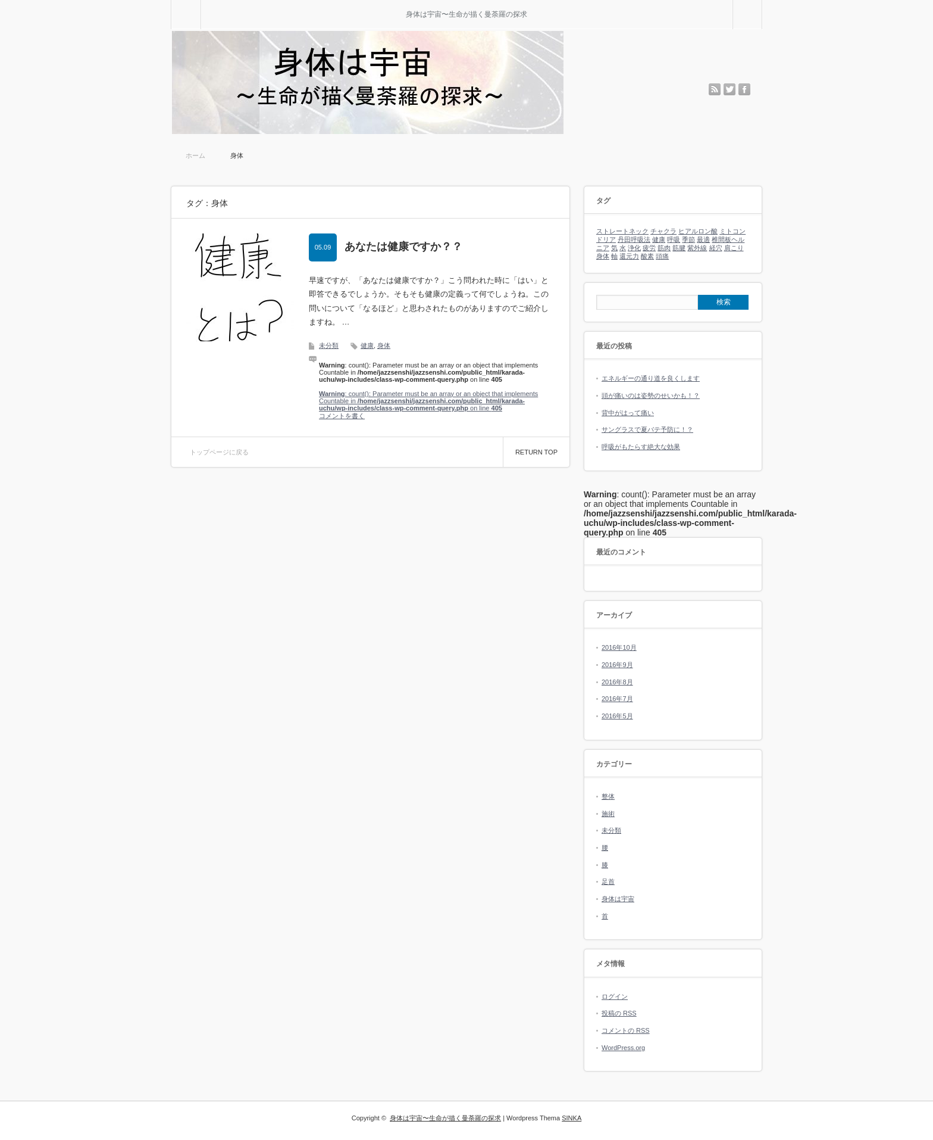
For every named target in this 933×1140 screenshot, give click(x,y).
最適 (703, 239)
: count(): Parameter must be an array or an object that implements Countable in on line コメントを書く (428, 404)
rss (715, 89)
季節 (688, 239)
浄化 (634, 247)
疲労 (649, 247)
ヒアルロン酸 (698, 231)
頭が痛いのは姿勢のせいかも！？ (651, 395)
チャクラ (663, 231)
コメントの (626, 1030)
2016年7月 (617, 698)
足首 (608, 881)
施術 (608, 813)
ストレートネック (622, 231)
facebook (744, 89)
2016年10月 (619, 647)
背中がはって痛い (628, 412)
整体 (608, 796)
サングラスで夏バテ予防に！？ (647, 429)
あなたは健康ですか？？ (403, 247)
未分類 (329, 345)
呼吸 (673, 239)
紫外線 (697, 247)
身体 (383, 345)
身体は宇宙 (618, 898)
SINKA (571, 1118)
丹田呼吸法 (634, 239)
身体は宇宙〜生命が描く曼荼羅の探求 (466, 14)
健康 (367, 345)
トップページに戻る (219, 452)
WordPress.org (623, 1047)
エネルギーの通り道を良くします (651, 378)
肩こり (734, 247)
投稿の (619, 1013)
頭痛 (662, 256)
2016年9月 (617, 664)
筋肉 (664, 247)
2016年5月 (617, 715)
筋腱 (678, 247)
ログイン (615, 996)
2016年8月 (617, 682)
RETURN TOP (536, 452)
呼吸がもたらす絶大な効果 (641, 446)
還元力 (629, 256)
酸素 (647, 256)
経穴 (715, 247)
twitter (729, 89)
